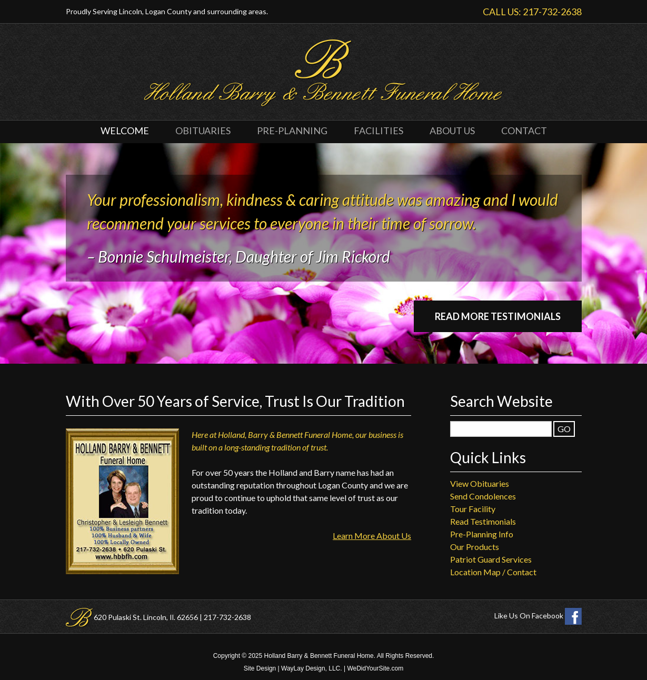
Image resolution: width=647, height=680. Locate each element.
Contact (524, 130)
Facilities (378, 130)
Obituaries (203, 130)
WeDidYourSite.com (375, 668)
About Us (452, 130)
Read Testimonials (483, 521)
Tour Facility (472, 509)
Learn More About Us (372, 536)
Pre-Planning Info (481, 534)
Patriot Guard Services (491, 559)
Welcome (125, 130)
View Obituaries (479, 483)
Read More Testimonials (498, 316)
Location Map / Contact (493, 572)
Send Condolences (483, 496)
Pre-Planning (292, 130)
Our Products (474, 547)
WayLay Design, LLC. (311, 668)
